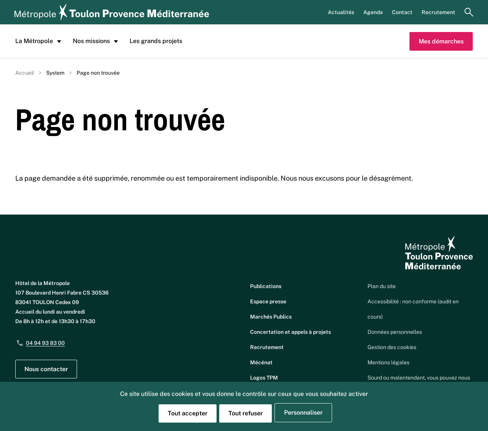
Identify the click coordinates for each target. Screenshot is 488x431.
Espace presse (268, 301)
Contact (402, 12)
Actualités (341, 12)
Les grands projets (156, 41)
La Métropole (39, 41)
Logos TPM (264, 378)
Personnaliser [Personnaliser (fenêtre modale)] (303, 412)
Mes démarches (441, 41)
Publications (265, 286)
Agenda (373, 12)
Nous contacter (46, 369)
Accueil (24, 73)
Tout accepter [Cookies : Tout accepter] (187, 413)
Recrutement (438, 12)
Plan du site (382, 286)
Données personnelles (395, 332)
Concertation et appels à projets (290, 332)
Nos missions (96, 41)
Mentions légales (388, 362)
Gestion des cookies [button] (392, 347)
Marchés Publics (271, 317)
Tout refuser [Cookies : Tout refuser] (245, 413)
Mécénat (261, 362)
